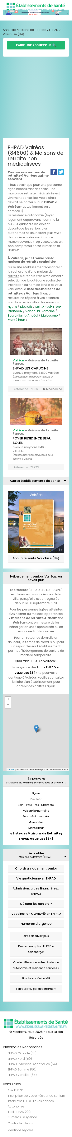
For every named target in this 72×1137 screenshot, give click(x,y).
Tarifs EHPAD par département (36, 989)
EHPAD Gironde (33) (22, 1053)
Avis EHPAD (15, 1090)
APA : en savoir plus (36, 936)
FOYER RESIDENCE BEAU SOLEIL (32, 440)
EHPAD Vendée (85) (22, 1075)
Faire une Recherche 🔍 (36, 45)
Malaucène (49, 315)
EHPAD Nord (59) (20, 1058)
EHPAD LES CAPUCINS (31, 368)
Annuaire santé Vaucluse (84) (36, 558)
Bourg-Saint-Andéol (23, 315)
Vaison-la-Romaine (40, 311)
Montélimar (16, 320)
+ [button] (8, 699)
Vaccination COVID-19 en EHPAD (36, 914)
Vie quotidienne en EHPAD (36, 878)
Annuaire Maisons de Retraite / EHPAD (30, 30)
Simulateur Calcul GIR (36, 978)
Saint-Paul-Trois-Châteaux (36, 805)
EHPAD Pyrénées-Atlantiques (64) (32, 1064)
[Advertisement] (36, 98)
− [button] (8, 705)
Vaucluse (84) (13, 34)
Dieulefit (26, 306)
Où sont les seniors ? (36, 904)
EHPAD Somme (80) (22, 1069)
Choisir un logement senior (36, 868)
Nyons (12, 306)
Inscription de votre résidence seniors (36, 1095)
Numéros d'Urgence (36, 923)
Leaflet (11, 769)
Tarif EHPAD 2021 (19, 1112)
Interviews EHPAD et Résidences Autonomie (31, 1104)
